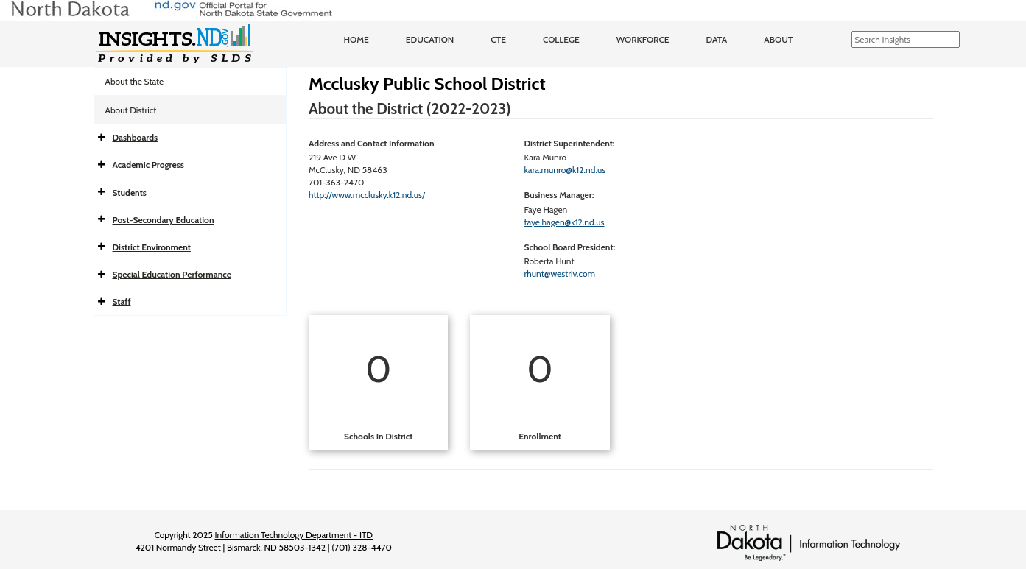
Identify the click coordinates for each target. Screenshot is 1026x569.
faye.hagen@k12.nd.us (564, 221)
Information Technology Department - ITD (293, 534)
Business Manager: (559, 194)
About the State (134, 81)
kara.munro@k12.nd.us (564, 169)
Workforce (643, 39)
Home (356, 39)
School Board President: (569, 246)
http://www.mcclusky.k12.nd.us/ (367, 194)
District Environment (152, 246)
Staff (122, 301)
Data (717, 39)
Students (130, 192)
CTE (498, 39)
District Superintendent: (569, 143)
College (561, 39)
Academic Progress (148, 164)
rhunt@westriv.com (559, 273)
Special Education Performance (172, 274)
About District (131, 110)
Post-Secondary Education (163, 219)
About (778, 39)
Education (430, 39)
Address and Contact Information (372, 143)
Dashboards (135, 137)
